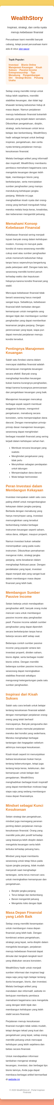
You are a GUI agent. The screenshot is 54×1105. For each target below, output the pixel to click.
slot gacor (24, 49)
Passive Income (28, 70)
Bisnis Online (28, 65)
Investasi (13, 65)
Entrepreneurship (18, 72)
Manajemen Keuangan (21, 67)
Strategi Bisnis (23, 78)
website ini (14, 1079)
